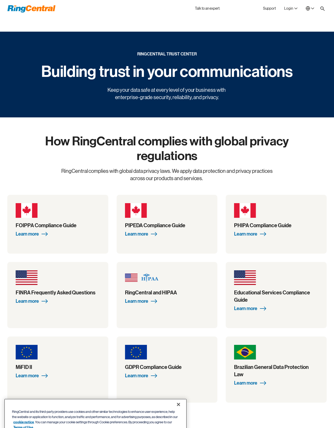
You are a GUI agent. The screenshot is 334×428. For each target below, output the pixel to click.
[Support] (269, 8)
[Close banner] (178, 415)
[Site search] (322, 8)
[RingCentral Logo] (31, 9)
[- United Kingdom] (310, 8)
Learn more (32, 234)
